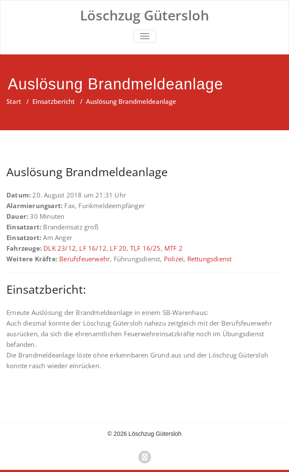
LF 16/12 (92, 248)
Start (13, 101)
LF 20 (118, 248)
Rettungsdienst (209, 259)
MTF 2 (173, 248)
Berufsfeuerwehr (84, 259)
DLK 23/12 (59, 248)
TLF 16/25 (145, 248)
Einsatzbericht (53, 101)
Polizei (173, 259)
